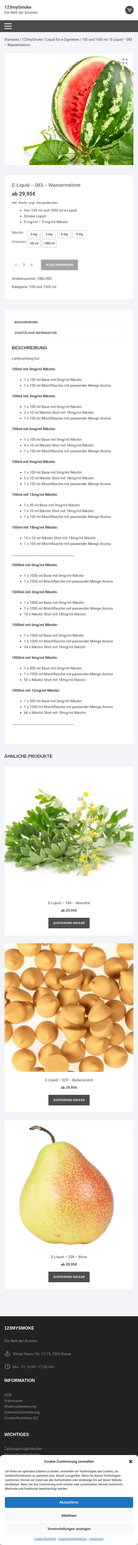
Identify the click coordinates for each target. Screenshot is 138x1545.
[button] (130, 1461)
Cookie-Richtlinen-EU (21, 1418)
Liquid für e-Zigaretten (62, 39)
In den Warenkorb (59, 265)
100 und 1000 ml (94, 39)
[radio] (33, 234)
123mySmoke (17, 7)
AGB (7, 1395)
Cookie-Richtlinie (45, 1539)
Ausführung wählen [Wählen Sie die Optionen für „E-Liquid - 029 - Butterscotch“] (69, 1100)
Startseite (11, 39)
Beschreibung (26, 322)
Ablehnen (69, 1515)
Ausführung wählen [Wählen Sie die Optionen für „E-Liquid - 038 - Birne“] (69, 1277)
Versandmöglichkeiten (22, 1454)
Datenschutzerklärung (72, 1539)
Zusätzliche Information (36, 333)
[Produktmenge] (24, 265)
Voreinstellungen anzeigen (69, 1529)
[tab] (69, 322)
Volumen (19, 242)
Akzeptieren (69, 1502)
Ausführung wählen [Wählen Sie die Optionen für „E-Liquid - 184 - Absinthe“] (69, 923)
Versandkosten (47, 203)
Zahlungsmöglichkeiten (23, 1449)
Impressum (96, 1539)
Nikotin (17, 232)
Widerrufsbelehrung (20, 1406)
